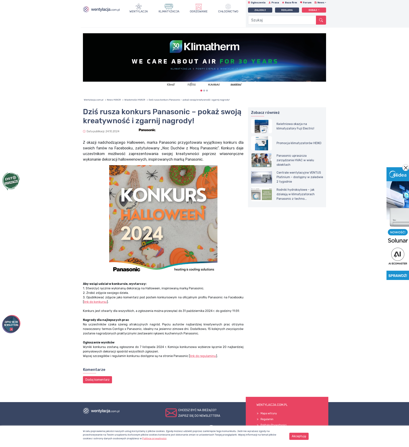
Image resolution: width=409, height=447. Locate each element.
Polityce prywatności (154, 438)
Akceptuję (299, 436)
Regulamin (267, 419)
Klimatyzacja (169, 11)
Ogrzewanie (199, 11)
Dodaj (313, 10)
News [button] (320, 2)
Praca (275, 2)
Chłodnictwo (228, 11)
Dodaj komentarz (97, 379)
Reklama (287, 10)
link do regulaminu (203, 356)
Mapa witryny (269, 413)
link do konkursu (95, 302)
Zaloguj (260, 10)
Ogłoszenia (258, 2)
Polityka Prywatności (273, 425)
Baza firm (291, 2)
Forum (307, 2)
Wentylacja (138, 11)
